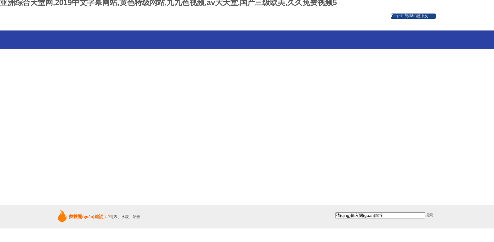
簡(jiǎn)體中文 (416, 16)
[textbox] (380, 215)
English (397, 16)
